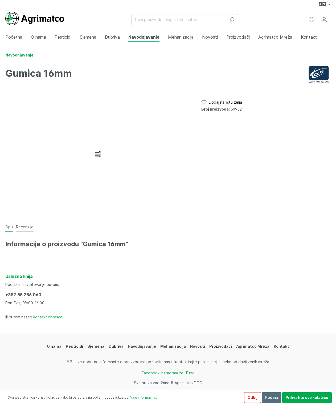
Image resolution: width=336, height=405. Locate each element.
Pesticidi (74, 346)
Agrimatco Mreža (252, 346)
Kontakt (281, 346)
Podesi (271, 397)
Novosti (197, 346)
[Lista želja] (311, 19)
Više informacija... (144, 397)
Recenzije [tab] (25, 227)
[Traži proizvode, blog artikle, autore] (179, 19)
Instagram (169, 373)
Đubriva (116, 346)
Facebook (150, 373)
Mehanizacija (173, 346)
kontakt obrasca (47, 317)
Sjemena (95, 346)
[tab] (9, 227)
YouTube (187, 373)
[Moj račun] (324, 19)
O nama (54, 346)
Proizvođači (220, 346)
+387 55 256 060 (23, 294)
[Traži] (232, 19)
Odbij (252, 397)
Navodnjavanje (142, 346)
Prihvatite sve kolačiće (307, 397)
